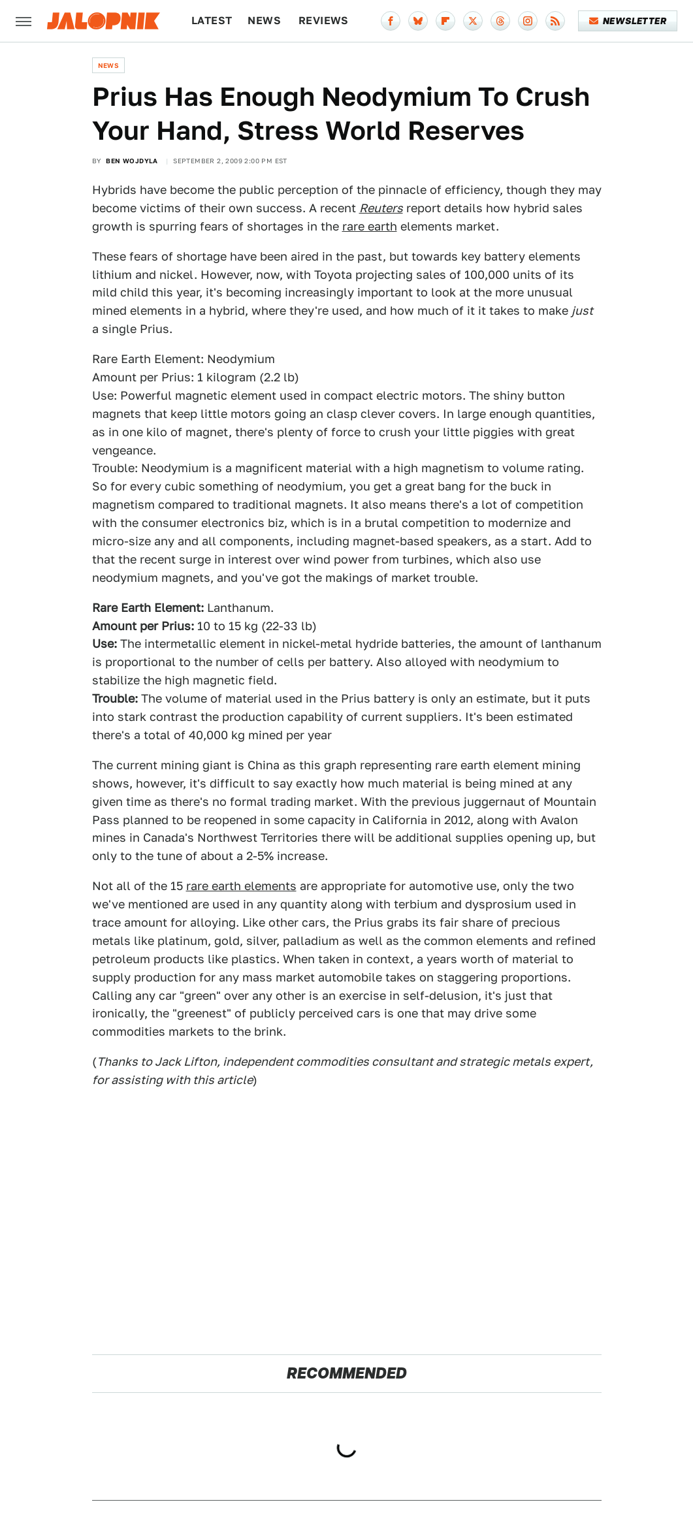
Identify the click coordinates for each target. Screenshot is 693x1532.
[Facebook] (390, 21)
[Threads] (500, 21)
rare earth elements (241, 886)
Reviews (323, 20)
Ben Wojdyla (131, 161)
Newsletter (628, 20)
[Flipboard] (445, 21)
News (264, 20)
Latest (211, 20)
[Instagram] (528, 21)
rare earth (369, 226)
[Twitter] (473, 21)
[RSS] (555, 21)
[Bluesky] (418, 21)
